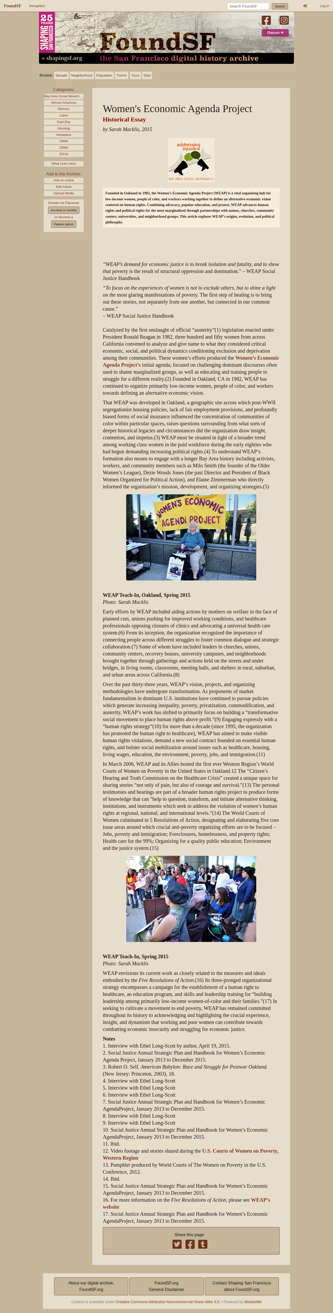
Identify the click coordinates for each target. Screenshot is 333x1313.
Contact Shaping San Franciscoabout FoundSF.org (242, 1286)
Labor (64, 115)
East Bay (63, 122)
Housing (64, 128)
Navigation (37, 6)
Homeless (63, 135)
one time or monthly (63, 210)
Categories (63, 89)
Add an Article (64, 180)
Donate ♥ (275, 32)
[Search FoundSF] (248, 6)
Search (280, 6)
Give (147, 75)
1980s (63, 141)
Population (104, 75)
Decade (61, 75)
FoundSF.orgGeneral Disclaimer (166, 1286)
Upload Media (64, 193)
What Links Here (64, 164)
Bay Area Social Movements (64, 96)
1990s (63, 147)
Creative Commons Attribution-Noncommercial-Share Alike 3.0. (168, 1302)
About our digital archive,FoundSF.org (91, 1286)
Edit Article (64, 187)
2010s (63, 154)
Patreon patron (64, 224)
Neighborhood (81, 75)
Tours (135, 75)
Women (63, 109)
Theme (121, 75)
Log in (324, 6)
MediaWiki (252, 1302)
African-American (63, 103)
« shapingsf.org (62, 58)
